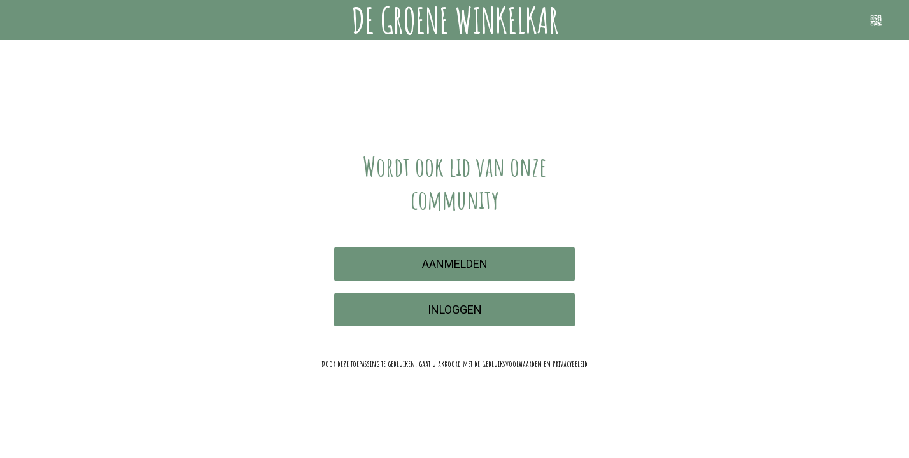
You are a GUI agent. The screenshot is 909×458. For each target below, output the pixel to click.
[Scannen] (876, 20)
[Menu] (20, 20)
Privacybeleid (570, 363)
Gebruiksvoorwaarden (512, 363)
